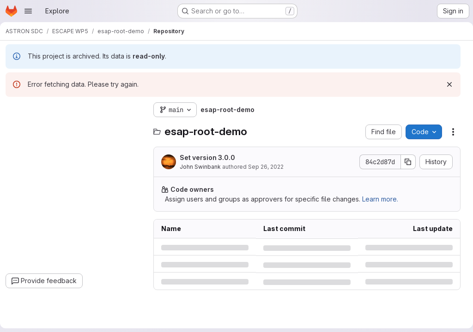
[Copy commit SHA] (404, 161)
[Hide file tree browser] (16, 109)
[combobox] (78, 128)
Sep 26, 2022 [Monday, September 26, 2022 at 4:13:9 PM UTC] (269, 166)
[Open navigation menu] (28, 11)
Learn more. (384, 199)
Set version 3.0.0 (211, 157)
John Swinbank (203, 166)
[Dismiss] (445, 84)
